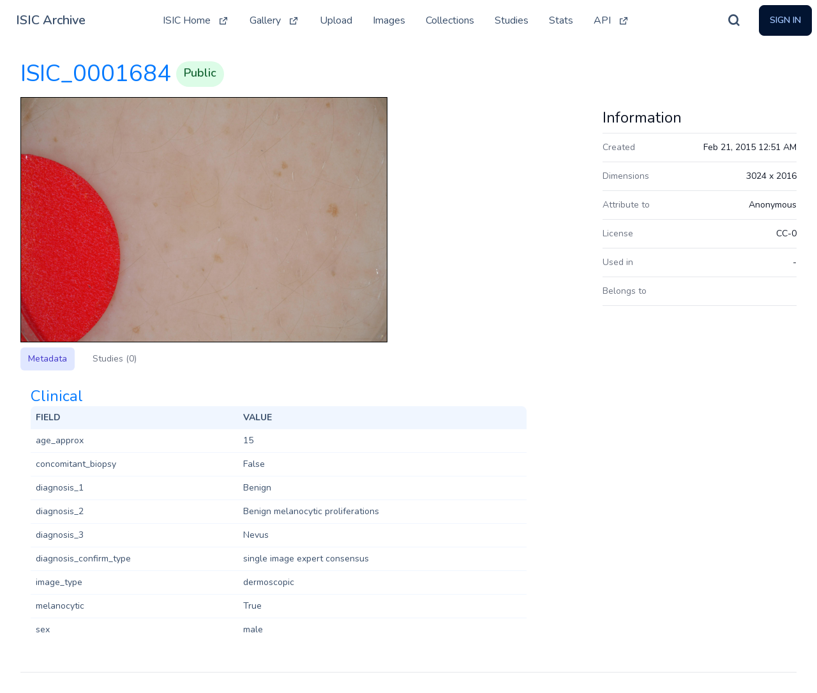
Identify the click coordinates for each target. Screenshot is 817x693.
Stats (561, 20)
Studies (511, 20)
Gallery (274, 20)
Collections (450, 20)
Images (389, 20)
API (611, 20)
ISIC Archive (51, 20)
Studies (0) (115, 359)
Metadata (47, 359)
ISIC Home (196, 20)
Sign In (785, 20)
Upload (336, 20)
